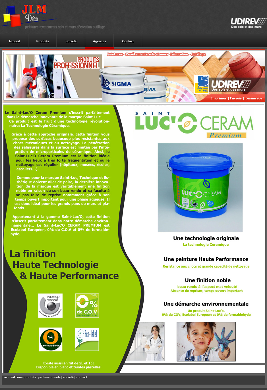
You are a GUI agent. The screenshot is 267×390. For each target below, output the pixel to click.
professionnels (49, 377)
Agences (99, 41)
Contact (128, 41)
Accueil (14, 41)
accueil (9, 377)
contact (81, 377)
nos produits (26, 377)
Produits (42, 41)
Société (70, 41)
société (68, 377)
